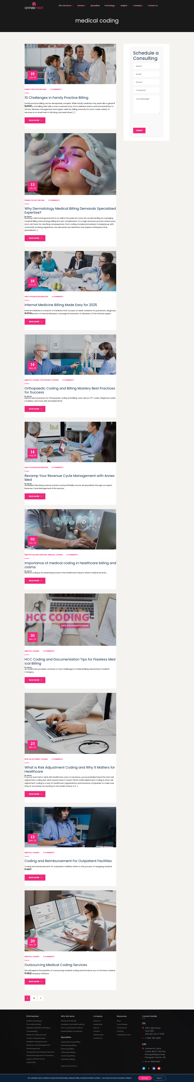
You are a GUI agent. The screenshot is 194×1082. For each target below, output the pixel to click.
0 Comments (55, 89)
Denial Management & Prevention (40, 1055)
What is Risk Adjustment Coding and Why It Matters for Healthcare (70, 769)
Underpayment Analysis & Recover (40, 1052)
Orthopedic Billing (68, 1052)
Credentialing (31, 1031)
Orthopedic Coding (49, 380)
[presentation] (152, 120)
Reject (159, 1078)
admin (29, 106)
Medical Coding (32, 380)
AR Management (33, 1048)
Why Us (96, 1028)
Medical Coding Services (36, 1035)
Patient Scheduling (33, 1021)
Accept (145, 1078)
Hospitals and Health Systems (73, 1024)
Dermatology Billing (35, 200)
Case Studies (122, 1024)
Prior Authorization (33, 1024)
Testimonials (98, 1035)
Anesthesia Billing (68, 1059)
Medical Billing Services (36, 555)
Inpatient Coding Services (36, 1041)
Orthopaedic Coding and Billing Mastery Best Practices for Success (70, 390)
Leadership (97, 1024)
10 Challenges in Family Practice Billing (56, 97)
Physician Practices (68, 1021)
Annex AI (120, 1031)
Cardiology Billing (68, 1056)
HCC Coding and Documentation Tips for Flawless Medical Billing (70, 661)
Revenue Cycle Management (38, 1045)
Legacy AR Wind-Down (35, 1059)
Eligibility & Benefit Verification (38, 1028)
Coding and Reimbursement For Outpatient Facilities (68, 861)
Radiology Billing (67, 1049)
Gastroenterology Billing (70, 1042)
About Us (96, 1021)
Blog (119, 1021)
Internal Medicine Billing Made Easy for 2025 (61, 305)
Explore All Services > (69, 1066)
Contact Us (97, 1038)
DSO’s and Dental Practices (72, 1028)
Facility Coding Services (35, 1038)
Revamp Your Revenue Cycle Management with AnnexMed (70, 477)
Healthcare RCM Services (36, 296)
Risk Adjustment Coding (36, 759)
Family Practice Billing (35, 89)
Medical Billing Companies (71, 1031)
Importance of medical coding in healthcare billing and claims (70, 565)
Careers (96, 1031)
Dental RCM (31, 1062)
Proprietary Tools (124, 1035)
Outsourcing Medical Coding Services (56, 965)
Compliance (122, 1028)
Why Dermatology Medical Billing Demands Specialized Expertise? (70, 210)
